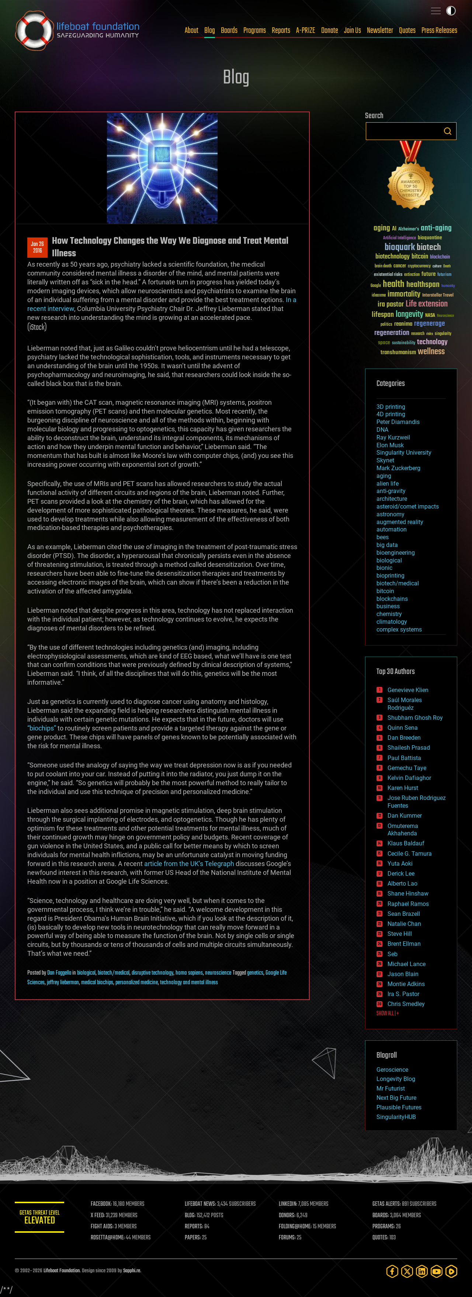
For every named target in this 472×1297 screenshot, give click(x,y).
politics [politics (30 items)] (386, 324)
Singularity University (403, 452)
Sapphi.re (131, 1271)
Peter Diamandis (398, 421)
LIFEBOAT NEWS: (202, 1204)
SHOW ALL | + (387, 1014)
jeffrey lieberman (63, 983)
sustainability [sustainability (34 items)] (403, 343)
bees (382, 537)
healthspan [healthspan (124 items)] (423, 285)
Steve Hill (400, 933)
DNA (382, 429)
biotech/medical (113, 973)
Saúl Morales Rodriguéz (405, 704)
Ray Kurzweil (393, 437)
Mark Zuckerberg (398, 468)
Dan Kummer (405, 815)
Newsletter (380, 30)
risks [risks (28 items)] (429, 334)
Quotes (407, 30)
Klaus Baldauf (406, 843)
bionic (384, 567)
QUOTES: (381, 1238)
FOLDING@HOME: (296, 1227)
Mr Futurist (390, 1088)
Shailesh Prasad (409, 747)
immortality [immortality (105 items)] (404, 294)
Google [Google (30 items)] (376, 286)
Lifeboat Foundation (62, 1271)
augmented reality (399, 522)
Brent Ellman (404, 943)
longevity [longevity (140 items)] (409, 314)
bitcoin (385, 591)
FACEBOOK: (103, 1204)
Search (448, 131)
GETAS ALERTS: (387, 1204)
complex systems (399, 629)
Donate (329, 30)
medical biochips (97, 983)
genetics (255, 973)
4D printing (390, 414)
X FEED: (100, 1216)
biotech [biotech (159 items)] (429, 248)
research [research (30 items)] (417, 334)
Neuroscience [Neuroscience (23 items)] (445, 316)
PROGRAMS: (384, 1227)
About (191, 30)
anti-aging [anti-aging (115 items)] (436, 228)
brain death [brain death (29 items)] (383, 266)
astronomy (390, 514)
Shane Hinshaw (408, 893)
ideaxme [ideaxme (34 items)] (379, 295)
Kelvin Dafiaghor (409, 777)
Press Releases (439, 30)
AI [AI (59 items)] (394, 229)
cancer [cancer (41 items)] (399, 266)
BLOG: (191, 1216)
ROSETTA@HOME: (110, 1238)
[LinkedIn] (422, 1271)
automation (391, 529)
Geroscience (392, 1069)
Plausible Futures (398, 1107)
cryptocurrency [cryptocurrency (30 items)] (419, 266)
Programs (254, 30)
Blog (209, 30)
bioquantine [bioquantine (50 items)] (430, 238)
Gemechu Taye (407, 767)
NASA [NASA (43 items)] (430, 316)
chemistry (389, 613)
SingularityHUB (396, 1116)
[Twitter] (407, 1271)
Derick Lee (401, 873)
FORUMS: (288, 1238)
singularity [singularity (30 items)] (443, 334)
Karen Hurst (403, 787)
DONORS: (288, 1216)
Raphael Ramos (408, 903)
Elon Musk (390, 445)
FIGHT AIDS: (104, 1227)
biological (86, 973)
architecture (391, 498)
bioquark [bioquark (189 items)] (400, 247)
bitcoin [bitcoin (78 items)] (420, 257)
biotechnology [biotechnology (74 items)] (392, 257)
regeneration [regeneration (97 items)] (391, 333)
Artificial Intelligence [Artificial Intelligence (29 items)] (399, 238)
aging (383, 475)
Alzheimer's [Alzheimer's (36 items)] (408, 229)
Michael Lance (407, 964)
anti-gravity (391, 490)
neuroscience (218, 973)
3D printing (390, 406)
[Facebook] (392, 1271)
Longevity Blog (395, 1078)
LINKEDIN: (289, 1204)
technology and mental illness (189, 983)
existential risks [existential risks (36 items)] (388, 275)
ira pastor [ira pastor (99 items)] (391, 304)
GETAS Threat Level (40, 1218)
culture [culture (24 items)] (437, 266)
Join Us (352, 30)
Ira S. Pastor (403, 993)
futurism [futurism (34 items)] (444, 275)
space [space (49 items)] (384, 342)
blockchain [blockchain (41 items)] (440, 257)
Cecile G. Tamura (410, 853)
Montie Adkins (406, 984)
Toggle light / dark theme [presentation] (451, 11)
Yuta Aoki (400, 863)
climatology (391, 621)
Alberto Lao (402, 883)
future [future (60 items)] (428, 274)
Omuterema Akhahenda (403, 829)
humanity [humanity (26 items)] (448, 286)
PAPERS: (194, 1238)
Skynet (385, 460)
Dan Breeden (404, 737)
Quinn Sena (403, 727)
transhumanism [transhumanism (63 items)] (398, 352)
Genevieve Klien (408, 690)
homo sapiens (189, 973)
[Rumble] (451, 1271)
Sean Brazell (404, 913)
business (388, 606)
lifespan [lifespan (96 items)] (383, 315)
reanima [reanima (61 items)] (403, 324)
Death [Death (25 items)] (447, 266)
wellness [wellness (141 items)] (431, 352)
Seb (393, 954)
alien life (387, 483)
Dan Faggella (59, 973)
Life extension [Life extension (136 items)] (427, 304)
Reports (281, 30)
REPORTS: (195, 1227)
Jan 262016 (37, 247)
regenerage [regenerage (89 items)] (429, 324)
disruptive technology (152, 973)
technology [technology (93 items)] (432, 342)
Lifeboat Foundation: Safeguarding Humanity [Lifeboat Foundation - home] (77, 30)
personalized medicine (136, 983)
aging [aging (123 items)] (382, 228)
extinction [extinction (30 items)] (412, 275)
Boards (229, 30)
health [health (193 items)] (394, 284)
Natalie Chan (404, 923)
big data (387, 544)
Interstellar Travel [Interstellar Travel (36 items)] (438, 295)
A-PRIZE (305, 30)
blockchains (392, 598)
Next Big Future (396, 1097)
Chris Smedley (406, 1003)
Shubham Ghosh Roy (415, 717)
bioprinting (390, 575)
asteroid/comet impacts (407, 506)
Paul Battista (404, 758)
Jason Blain (403, 974)
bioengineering (395, 552)
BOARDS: (381, 1216)
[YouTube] (436, 1271)
